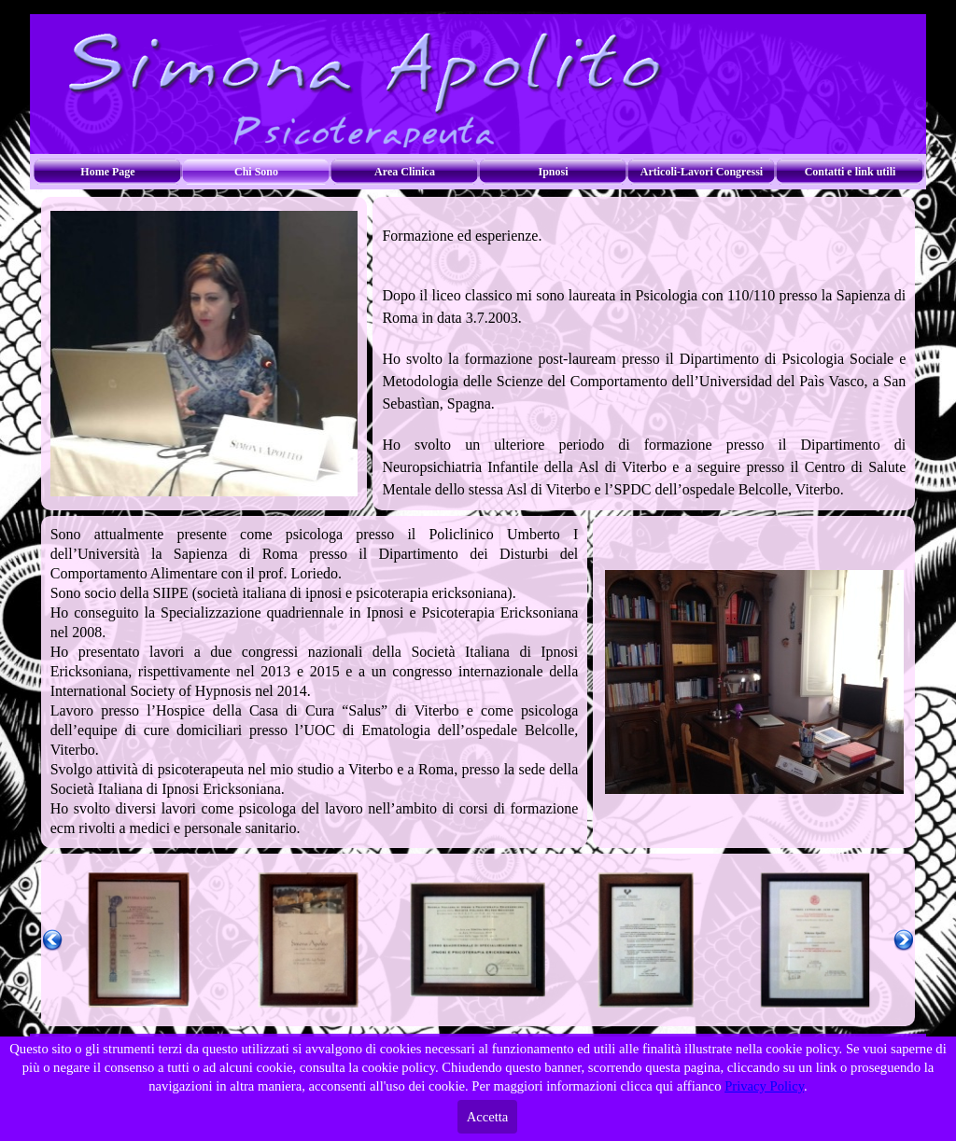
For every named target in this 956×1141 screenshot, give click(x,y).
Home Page (107, 171)
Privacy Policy (764, 1085)
